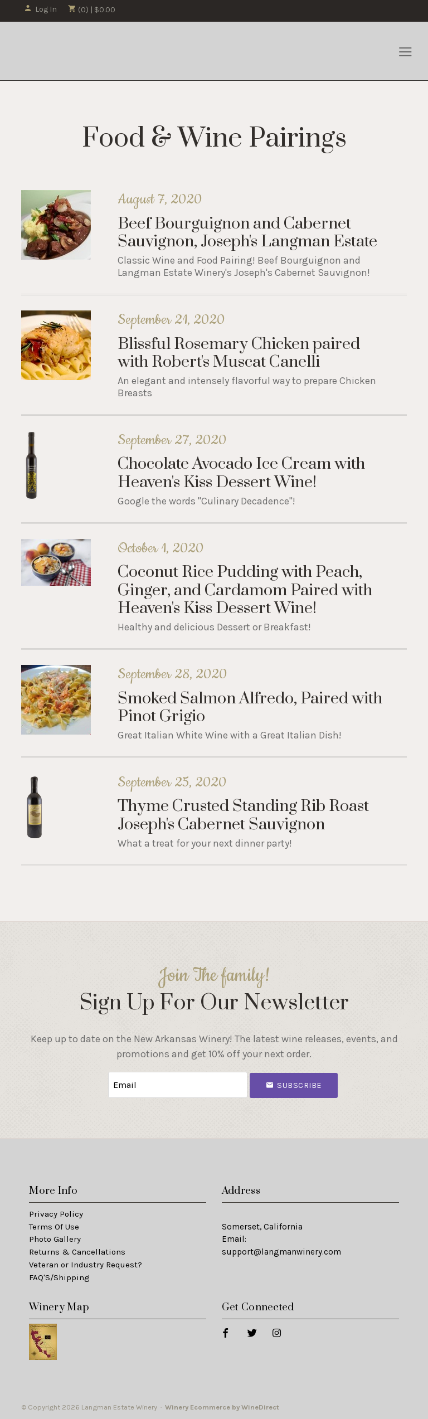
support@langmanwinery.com (281, 1252)
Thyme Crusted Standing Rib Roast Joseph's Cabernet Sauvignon (243, 815)
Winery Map (59, 1307)
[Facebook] (225, 1332)
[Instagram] (276, 1332)
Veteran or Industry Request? (85, 1265)
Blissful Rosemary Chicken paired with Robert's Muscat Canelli (239, 353)
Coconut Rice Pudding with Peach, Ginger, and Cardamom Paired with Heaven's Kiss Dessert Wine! (245, 590)
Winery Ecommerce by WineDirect (222, 1407)
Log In (40, 9)
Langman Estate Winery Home (81, 51)
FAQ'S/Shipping (59, 1277)
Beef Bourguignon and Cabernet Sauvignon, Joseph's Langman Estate (247, 232)
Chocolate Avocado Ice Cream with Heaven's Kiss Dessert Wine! (241, 473)
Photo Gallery (55, 1239)
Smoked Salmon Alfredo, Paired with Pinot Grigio (250, 707)
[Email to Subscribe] (177, 1085)
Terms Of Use (54, 1227)
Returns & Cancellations (77, 1252)
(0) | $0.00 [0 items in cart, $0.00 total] (91, 9)
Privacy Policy (56, 1214)
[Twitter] (251, 1332)
